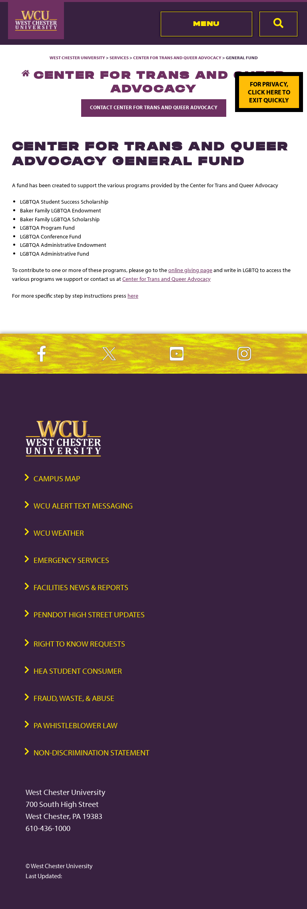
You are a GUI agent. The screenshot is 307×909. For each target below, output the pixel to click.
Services (119, 57)
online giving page (190, 270)
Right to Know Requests (79, 644)
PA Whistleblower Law (76, 725)
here (133, 295)
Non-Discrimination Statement (92, 752)
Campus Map (57, 478)
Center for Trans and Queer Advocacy (177, 57)
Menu (206, 23)
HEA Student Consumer (78, 671)
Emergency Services (71, 560)
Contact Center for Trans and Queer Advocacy (153, 107)
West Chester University (77, 57)
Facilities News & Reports (81, 587)
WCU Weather (59, 533)
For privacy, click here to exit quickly (269, 92)
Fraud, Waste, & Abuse (74, 698)
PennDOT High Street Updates (89, 614)
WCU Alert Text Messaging (83, 506)
